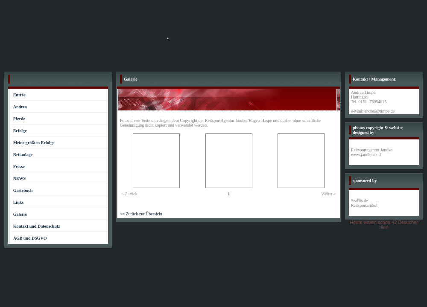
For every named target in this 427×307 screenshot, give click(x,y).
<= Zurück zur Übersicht (141, 213)
